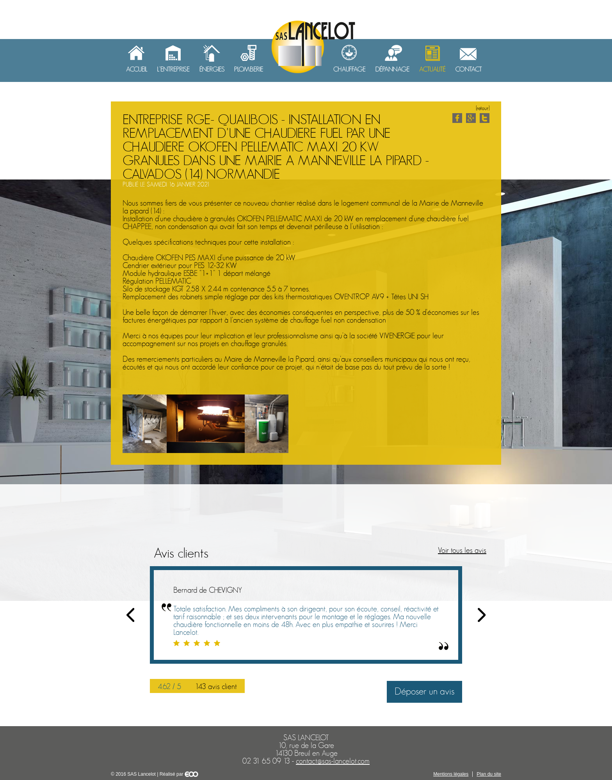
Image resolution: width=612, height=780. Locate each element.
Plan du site (489, 774)
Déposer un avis (424, 691)
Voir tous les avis (462, 550)
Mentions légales (450, 774)
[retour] (482, 108)
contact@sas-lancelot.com (333, 761)
